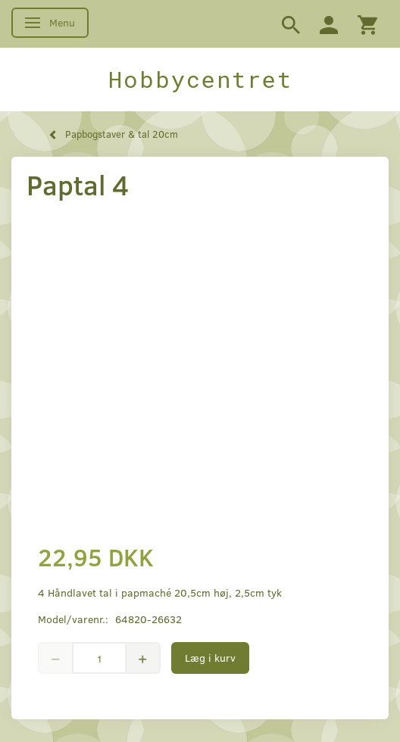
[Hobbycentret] (200, 79)
